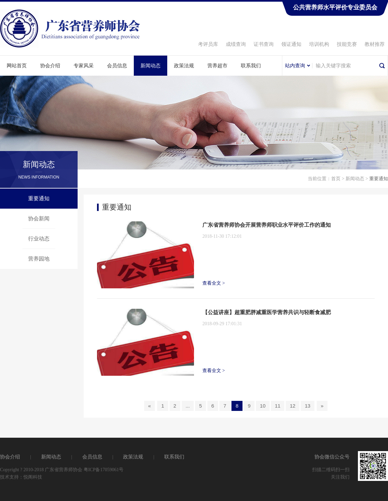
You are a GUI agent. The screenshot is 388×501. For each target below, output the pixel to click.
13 (307, 406)
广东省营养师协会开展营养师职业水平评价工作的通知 (266, 225)
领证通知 (291, 44)
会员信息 (117, 65)
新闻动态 (150, 65)
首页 (336, 178)
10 (263, 406)
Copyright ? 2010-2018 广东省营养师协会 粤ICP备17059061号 (61, 469)
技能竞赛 (347, 44)
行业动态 (39, 238)
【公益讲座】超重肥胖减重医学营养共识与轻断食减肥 (266, 312)
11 (278, 406)
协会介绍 (50, 65)
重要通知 (39, 198)
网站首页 (17, 65)
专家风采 (84, 65)
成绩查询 (236, 44)
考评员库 (208, 44)
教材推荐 (375, 44)
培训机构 (319, 44)
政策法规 (184, 65)
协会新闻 (39, 218)
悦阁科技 (32, 477)
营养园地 (39, 259)
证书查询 (264, 44)
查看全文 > (213, 283)
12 (292, 406)
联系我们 (251, 65)
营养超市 (217, 65)
